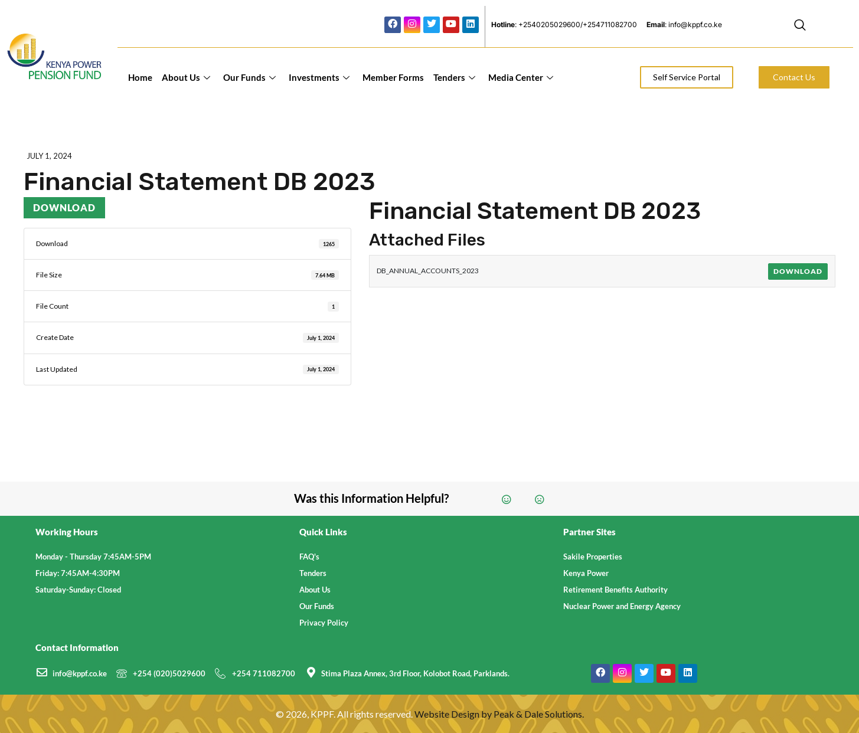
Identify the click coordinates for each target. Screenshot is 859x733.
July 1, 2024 (49, 156)
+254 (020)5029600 (169, 673)
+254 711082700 (263, 673)
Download (64, 207)
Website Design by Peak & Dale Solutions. (499, 713)
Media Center (520, 77)
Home (140, 77)
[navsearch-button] (800, 26)
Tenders (454, 77)
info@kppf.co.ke (80, 673)
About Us (186, 77)
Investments (319, 77)
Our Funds (249, 77)
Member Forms (393, 77)
